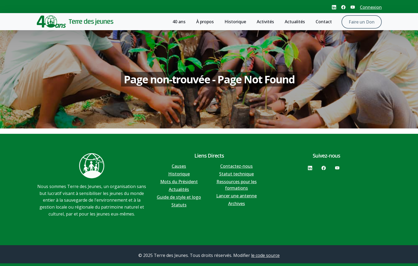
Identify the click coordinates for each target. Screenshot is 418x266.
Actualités (295, 22)
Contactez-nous (236, 166)
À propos (205, 22)
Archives (236, 203)
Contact (324, 22)
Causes (179, 166)
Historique (235, 22)
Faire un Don (362, 22)
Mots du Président (179, 182)
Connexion (371, 7)
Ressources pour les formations (236, 185)
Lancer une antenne (236, 196)
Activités (265, 22)
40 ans (179, 22)
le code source (265, 255)
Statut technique (236, 174)
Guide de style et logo (179, 197)
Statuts (179, 205)
